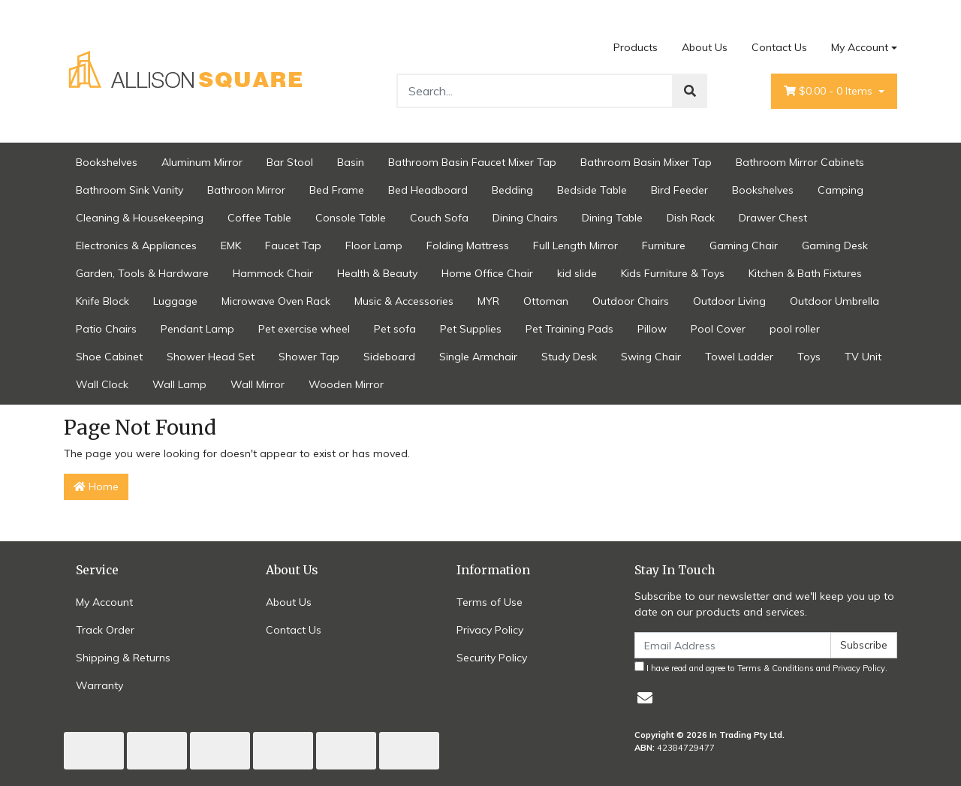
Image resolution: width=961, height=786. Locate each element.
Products (635, 47)
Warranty (99, 685)
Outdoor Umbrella (834, 301)
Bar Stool (290, 162)
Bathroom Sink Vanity (129, 190)
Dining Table (612, 217)
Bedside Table (592, 190)
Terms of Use (489, 602)
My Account (104, 602)
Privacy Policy (489, 630)
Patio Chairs (106, 329)
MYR (488, 301)
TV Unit (863, 356)
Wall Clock (102, 384)
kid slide (577, 273)
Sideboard (389, 356)
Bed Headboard (428, 190)
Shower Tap (309, 356)
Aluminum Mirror (202, 162)
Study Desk (569, 356)
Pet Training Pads (569, 329)
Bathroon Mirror (246, 190)
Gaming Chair (743, 245)
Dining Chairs (525, 217)
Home (96, 486)
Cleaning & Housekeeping (139, 217)
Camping (840, 190)
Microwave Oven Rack (275, 301)
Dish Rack (691, 217)
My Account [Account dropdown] (859, 47)
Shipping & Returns (123, 657)
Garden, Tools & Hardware (142, 273)
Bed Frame (336, 190)
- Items (829, 91)
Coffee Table (259, 217)
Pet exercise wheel (304, 329)
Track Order (105, 630)
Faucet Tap (293, 245)
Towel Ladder (739, 356)
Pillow (652, 329)
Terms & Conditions (775, 668)
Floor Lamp (373, 245)
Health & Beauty (377, 273)
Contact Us (779, 47)
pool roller (795, 329)
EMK (231, 245)
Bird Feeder (679, 190)
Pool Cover (718, 329)
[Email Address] (732, 645)
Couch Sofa (439, 217)
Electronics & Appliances (136, 245)
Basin (350, 162)
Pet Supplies (471, 329)
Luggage (175, 301)
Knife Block (102, 301)
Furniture (663, 245)
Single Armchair (478, 356)
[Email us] (644, 697)
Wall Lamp (179, 384)
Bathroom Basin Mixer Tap (646, 162)
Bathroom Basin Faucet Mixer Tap (472, 162)
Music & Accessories (403, 301)
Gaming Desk (835, 245)
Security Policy (491, 657)
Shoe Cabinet (109, 356)
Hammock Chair (273, 273)
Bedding (512, 190)
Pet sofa (395, 329)
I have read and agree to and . (760, 667)
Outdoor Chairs (630, 301)
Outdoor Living (729, 301)
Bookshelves (106, 162)
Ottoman (545, 301)
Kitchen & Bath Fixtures (805, 273)
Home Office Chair (487, 273)
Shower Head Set (211, 356)
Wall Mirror (257, 384)
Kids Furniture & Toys (673, 273)
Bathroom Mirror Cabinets (800, 162)
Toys (809, 356)
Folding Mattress (467, 245)
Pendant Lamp (197, 329)
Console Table (350, 217)
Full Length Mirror (575, 245)
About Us (705, 47)
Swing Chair (651, 356)
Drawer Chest (773, 217)
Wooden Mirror (346, 384)
